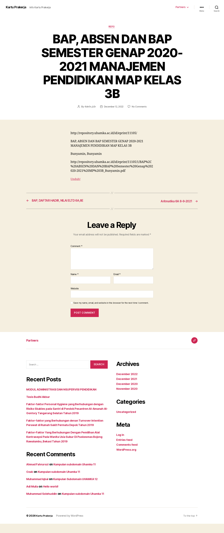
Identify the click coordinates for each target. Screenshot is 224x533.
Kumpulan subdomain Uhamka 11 (79, 469)
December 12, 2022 (113, 107)
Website (75, 288)
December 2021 (127, 379)
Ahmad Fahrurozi (38, 469)
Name (74, 274)
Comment (76, 246)
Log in (120, 435)
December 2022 (127, 374)
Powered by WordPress (71, 524)
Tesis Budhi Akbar (39, 397)
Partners (181, 7)
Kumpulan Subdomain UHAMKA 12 (80, 484)
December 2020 (128, 384)
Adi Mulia (33, 491)
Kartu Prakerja (17, 7)
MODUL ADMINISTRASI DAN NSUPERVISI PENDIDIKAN (64, 389)
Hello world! (53, 491)
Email (117, 274)
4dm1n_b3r (89, 107)
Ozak (29, 476)
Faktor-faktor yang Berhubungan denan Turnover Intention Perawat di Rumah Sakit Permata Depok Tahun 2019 (65, 425)
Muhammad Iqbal (38, 484)
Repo (112, 27)
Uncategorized (127, 412)
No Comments (140, 107)
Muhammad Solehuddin (43, 498)
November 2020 (128, 389)
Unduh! (76, 179)
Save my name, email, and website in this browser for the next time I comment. (111, 303)
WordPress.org (127, 450)
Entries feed (125, 440)
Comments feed (127, 445)
